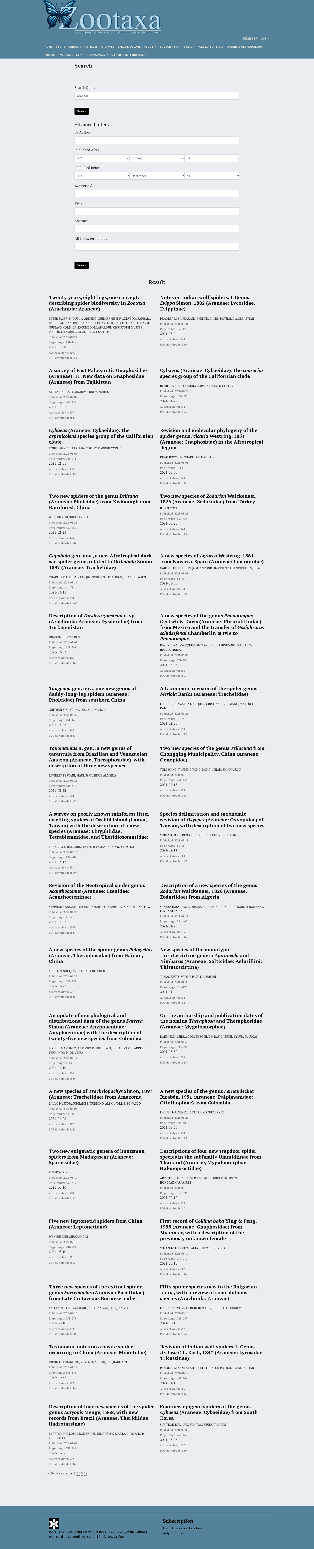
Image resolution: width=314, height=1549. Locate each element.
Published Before (87, 167)
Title (78, 203)
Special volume (129, 46)
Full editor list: (210, 46)
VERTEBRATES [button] (70, 55)
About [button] (149, 46)
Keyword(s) (83, 185)
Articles (91, 46)
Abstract (81, 220)
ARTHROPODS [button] (96, 55)
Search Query (85, 87)
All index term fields (90, 238)
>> (85, 1473)
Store (60, 46)
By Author (82, 132)
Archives (107, 46)
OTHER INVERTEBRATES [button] (127, 55)
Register (250, 38)
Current (74, 46)
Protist (50, 55)
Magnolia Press (79, 1536)
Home (48, 46)
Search (189, 46)
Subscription (170, 46)
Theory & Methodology (244, 46)
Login (265, 38)
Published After (86, 150)
